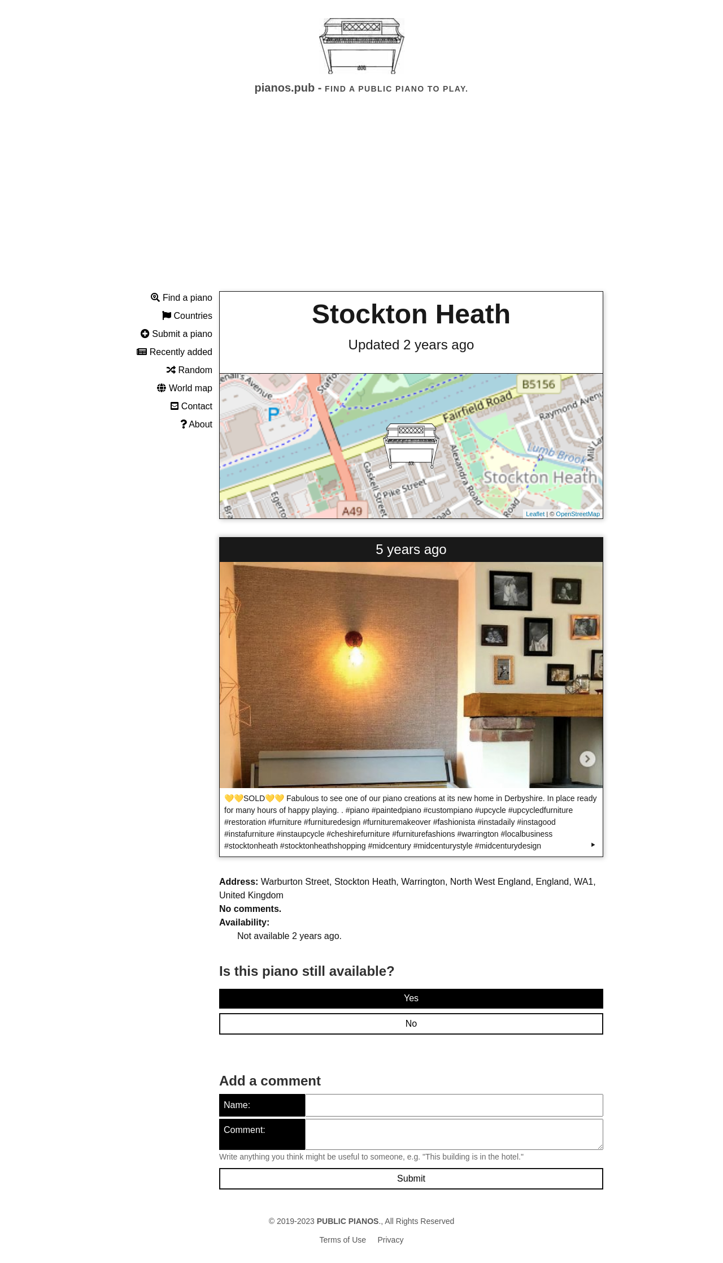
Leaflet (535, 514)
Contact (191, 406)
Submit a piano (176, 334)
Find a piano (181, 297)
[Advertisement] (361, 203)
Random (189, 370)
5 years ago (411, 549)
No (411, 1023)
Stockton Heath (411, 314)
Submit (411, 1178)
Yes (411, 998)
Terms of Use (343, 1239)
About (196, 424)
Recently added (174, 352)
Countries (187, 316)
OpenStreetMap (578, 514)
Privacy (391, 1239)
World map (184, 388)
